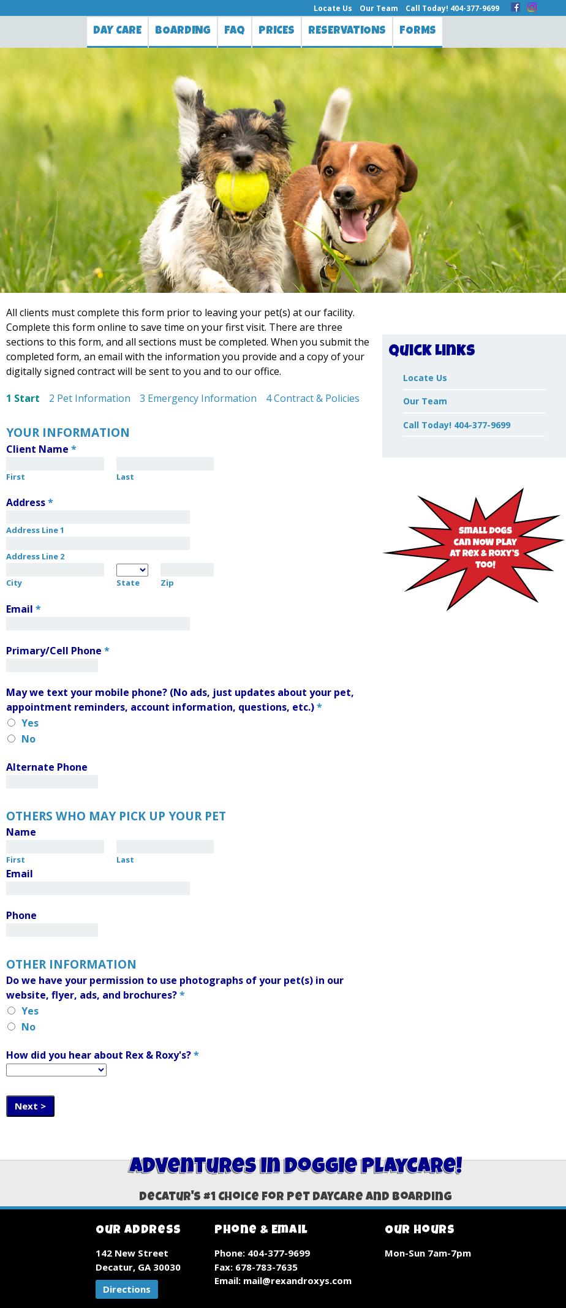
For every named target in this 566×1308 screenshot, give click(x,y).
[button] (127, 1289)
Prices (276, 31)
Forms (417, 31)
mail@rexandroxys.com (297, 1280)
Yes (30, 723)
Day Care (117, 31)
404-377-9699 (278, 1253)
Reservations (347, 31)
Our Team (379, 8)
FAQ (234, 31)
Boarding (183, 31)
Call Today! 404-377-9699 (452, 8)
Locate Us (333, 8)
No (28, 739)
